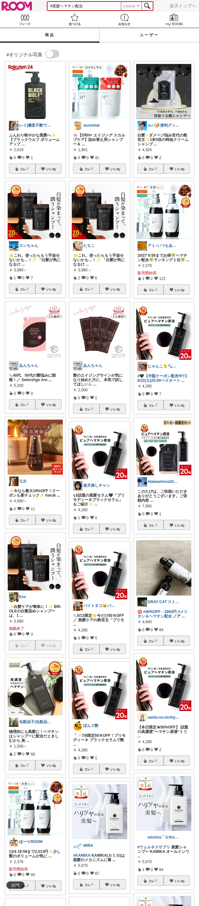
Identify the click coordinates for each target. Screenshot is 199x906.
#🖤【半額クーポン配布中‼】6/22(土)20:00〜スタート (163, 378)
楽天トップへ (183, 5)
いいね (51, 169)
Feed (25, 19)
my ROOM (174, 19)
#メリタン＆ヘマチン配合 (162, 614)
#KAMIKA (81, 855)
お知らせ (124, 19)
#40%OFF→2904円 (160, 612)
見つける (75, 19)
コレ (24, 169)
